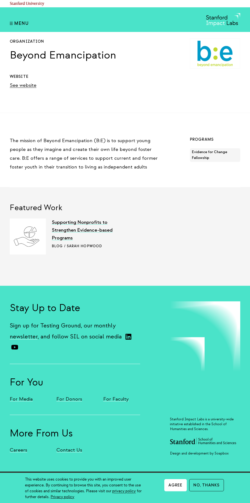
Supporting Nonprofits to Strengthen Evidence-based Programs (82, 230)
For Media (21, 399)
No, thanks (206, 485)
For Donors (69, 399)
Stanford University (27, 4)
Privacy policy (62, 496)
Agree (175, 485)
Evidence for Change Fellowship (209, 155)
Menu (19, 23)
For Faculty (116, 399)
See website (23, 85)
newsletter (24, 336)
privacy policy (124, 491)
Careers (18, 450)
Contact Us (69, 450)
